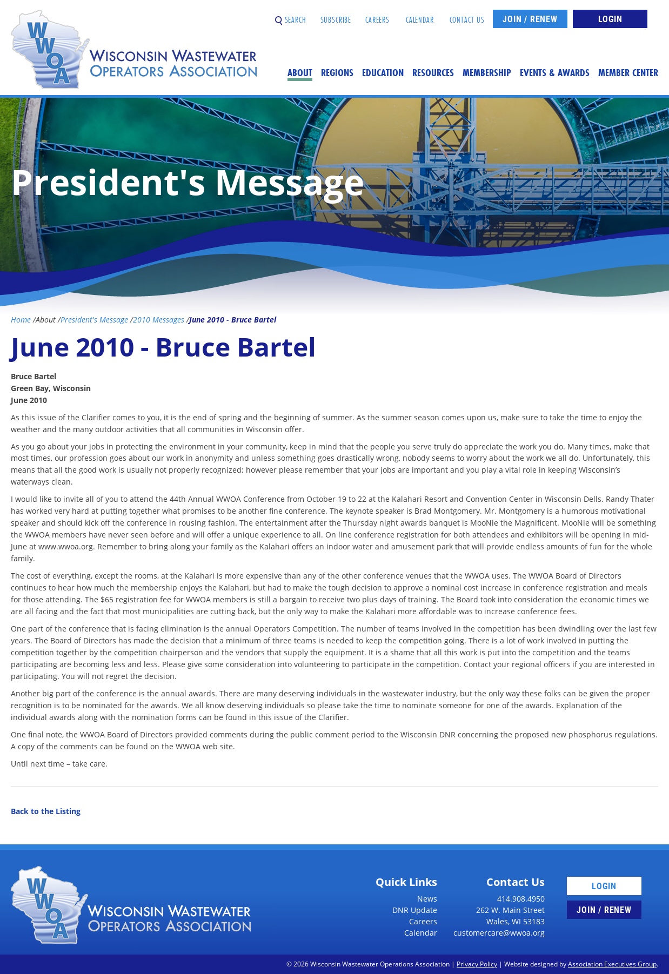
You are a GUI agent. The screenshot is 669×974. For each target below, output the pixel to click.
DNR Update (414, 910)
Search (290, 15)
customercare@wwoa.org (499, 933)
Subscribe (336, 15)
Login (610, 18)
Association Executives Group (612, 964)
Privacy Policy (477, 964)
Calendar (420, 15)
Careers (377, 15)
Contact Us (467, 15)
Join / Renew (530, 18)
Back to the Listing (46, 811)
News (427, 899)
